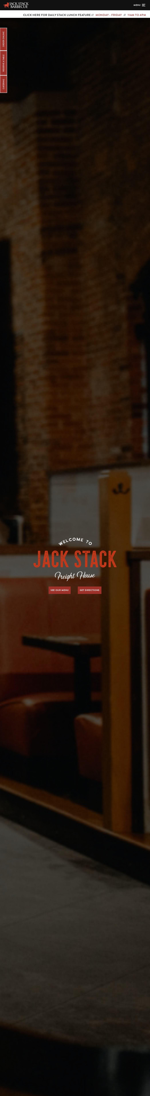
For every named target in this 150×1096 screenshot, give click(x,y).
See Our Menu (60, 590)
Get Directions (89, 590)
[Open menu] (139, 5)
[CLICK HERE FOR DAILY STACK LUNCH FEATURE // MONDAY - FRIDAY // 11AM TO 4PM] (75, 13)
